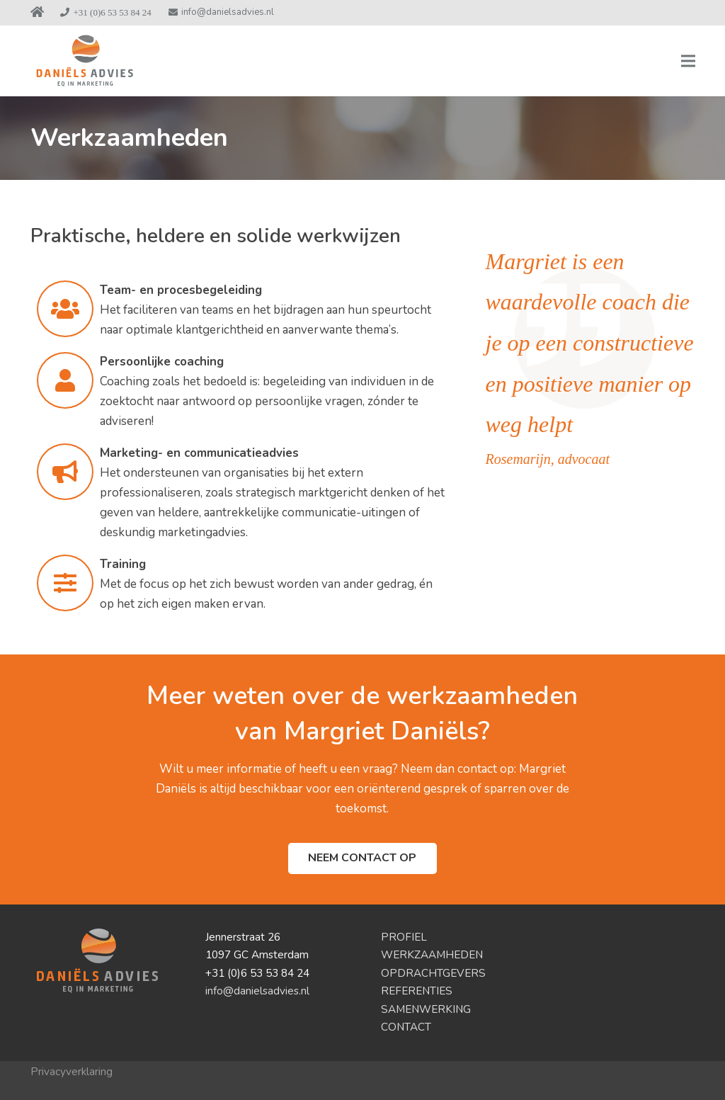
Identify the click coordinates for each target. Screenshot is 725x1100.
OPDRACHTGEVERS (433, 973)
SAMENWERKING (426, 1009)
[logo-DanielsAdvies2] (84, 61)
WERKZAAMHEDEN (432, 955)
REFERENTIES (416, 991)
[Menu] (687, 61)
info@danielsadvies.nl (257, 991)
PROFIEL (404, 937)
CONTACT (406, 1027)
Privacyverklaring (71, 1072)
